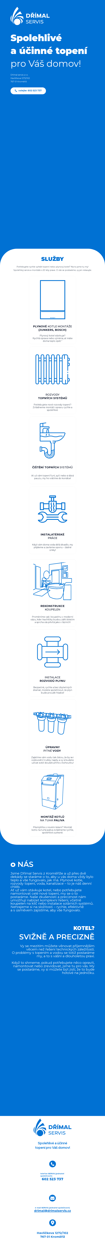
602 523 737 (52, 1179)
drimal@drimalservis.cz (52, 1211)
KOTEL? (79, 927)
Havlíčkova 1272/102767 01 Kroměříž (52, 1235)
